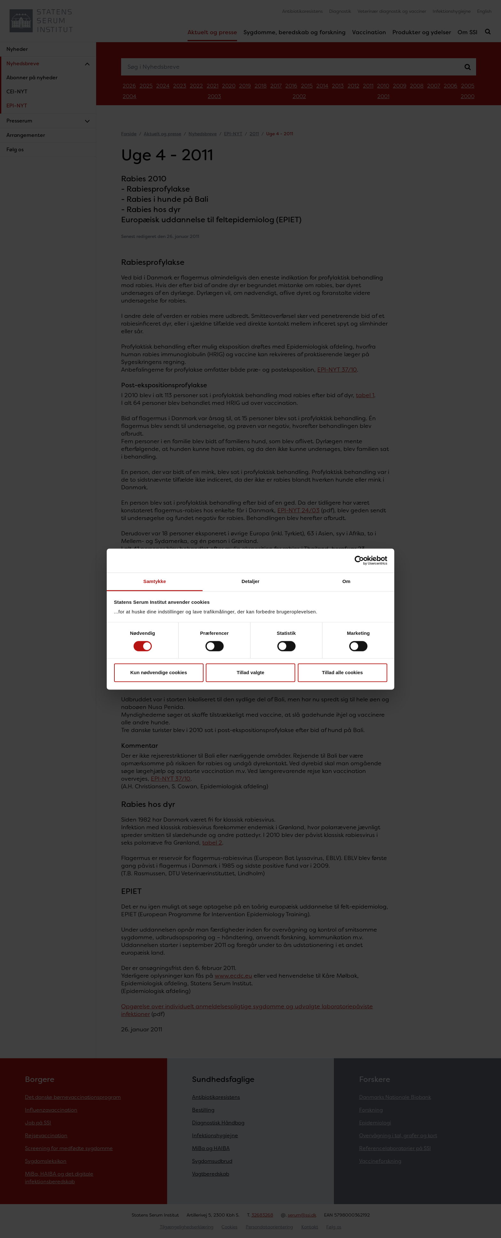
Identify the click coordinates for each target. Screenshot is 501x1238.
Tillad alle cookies (342, 672)
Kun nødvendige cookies (158, 672)
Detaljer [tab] (250, 581)
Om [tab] (346, 581)
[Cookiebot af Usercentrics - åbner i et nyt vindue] (359, 560)
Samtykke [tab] (154, 581)
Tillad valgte (250, 672)
